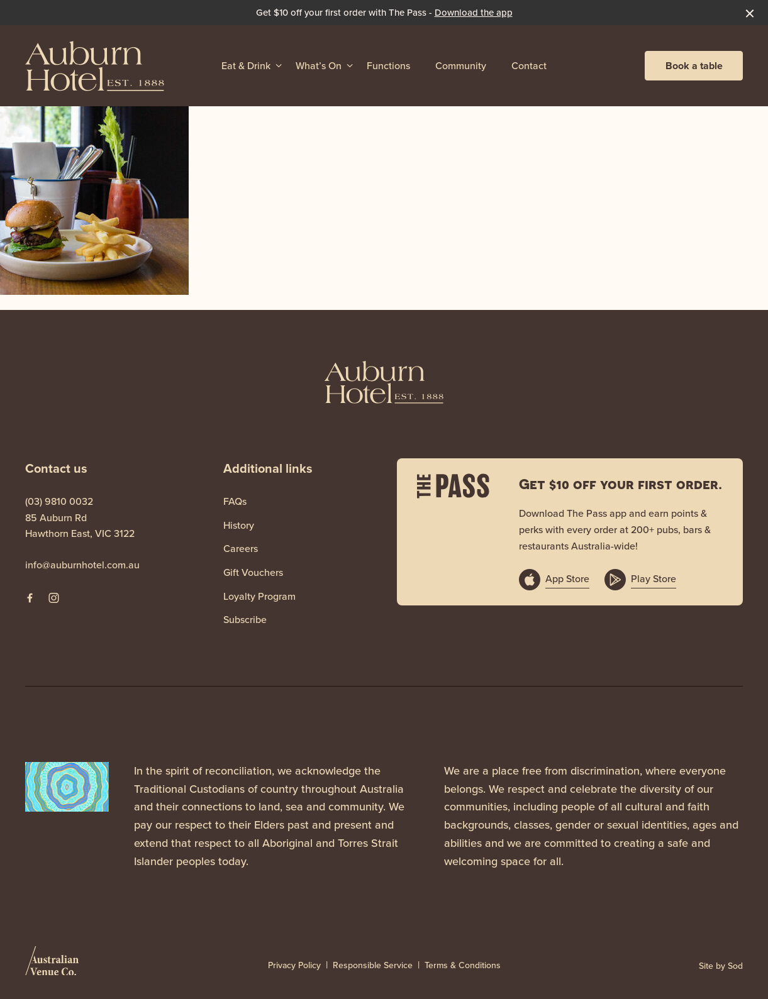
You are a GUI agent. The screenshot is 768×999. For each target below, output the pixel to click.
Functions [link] (388, 66)
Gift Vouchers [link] (253, 572)
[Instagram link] (53, 597)
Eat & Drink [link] (245, 66)
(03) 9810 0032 (59, 501)
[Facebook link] (29, 597)
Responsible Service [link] (373, 965)
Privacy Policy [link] (294, 965)
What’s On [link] (319, 66)
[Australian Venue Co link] (52, 965)
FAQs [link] (235, 501)
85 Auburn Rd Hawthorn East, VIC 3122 (80, 526)
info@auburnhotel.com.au (82, 565)
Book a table (694, 65)
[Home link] (95, 65)
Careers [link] (240, 548)
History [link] (238, 525)
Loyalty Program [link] (259, 596)
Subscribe (245, 619)
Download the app (474, 12)
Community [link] (460, 66)
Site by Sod (721, 966)
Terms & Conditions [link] (463, 965)
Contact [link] (529, 66)
